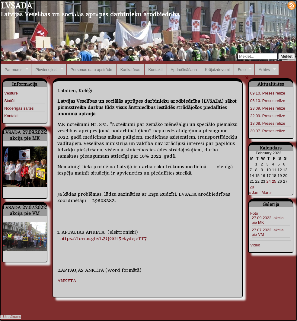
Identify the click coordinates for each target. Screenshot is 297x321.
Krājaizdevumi (217, 69)
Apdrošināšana (184, 69)
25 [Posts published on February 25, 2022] (274, 181)
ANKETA (66, 281)
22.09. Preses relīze (267, 116)
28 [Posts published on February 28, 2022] (252, 187)
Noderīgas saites (19, 108)
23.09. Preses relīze (267, 108)
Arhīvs (265, 69)
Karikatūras (130, 69)
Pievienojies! (47, 69)
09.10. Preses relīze (267, 93)
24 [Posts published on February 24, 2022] (268, 181)
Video (255, 245)
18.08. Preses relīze (267, 123)
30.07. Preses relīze (267, 131)
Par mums (14, 69)
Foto (243, 69)
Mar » (267, 192)
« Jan (253, 192)
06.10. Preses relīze (267, 100)
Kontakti (155, 69)
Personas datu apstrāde (91, 69)
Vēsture (11, 93)
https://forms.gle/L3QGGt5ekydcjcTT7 (103, 238)
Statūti (9, 100)
